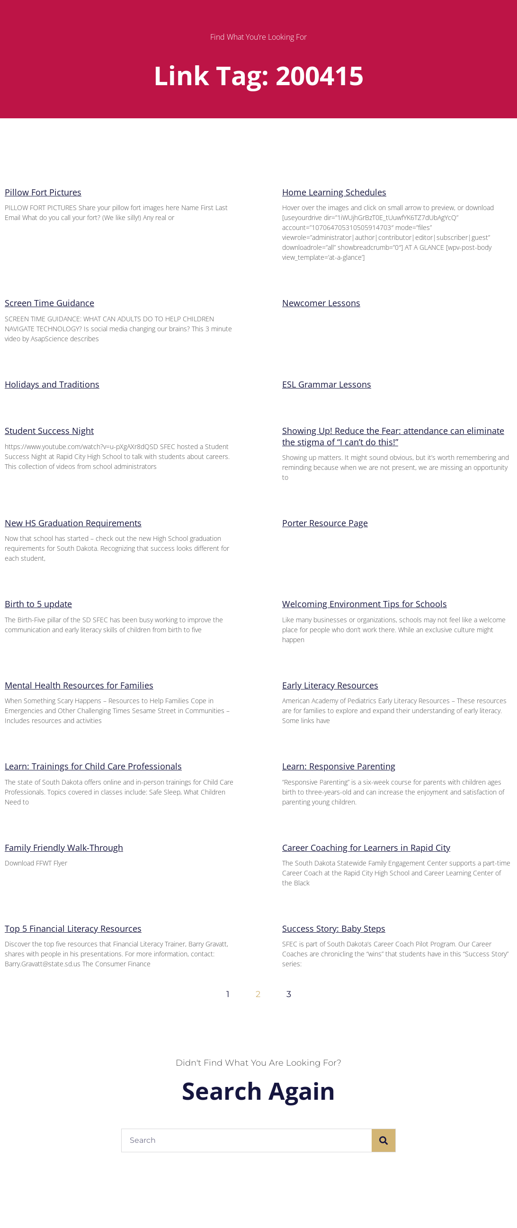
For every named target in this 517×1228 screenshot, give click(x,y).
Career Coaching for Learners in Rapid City (366, 847)
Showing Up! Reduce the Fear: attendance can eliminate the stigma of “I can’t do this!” (393, 436)
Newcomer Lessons (321, 303)
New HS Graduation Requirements (73, 523)
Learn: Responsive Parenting (338, 766)
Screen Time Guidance (49, 303)
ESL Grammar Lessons (326, 384)
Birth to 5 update (38, 604)
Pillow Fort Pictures (43, 192)
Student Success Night (49, 430)
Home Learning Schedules (334, 192)
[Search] (383, 1140)
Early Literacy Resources (330, 685)
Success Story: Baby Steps (333, 928)
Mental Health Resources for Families (79, 685)
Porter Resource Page (325, 523)
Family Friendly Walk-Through (64, 847)
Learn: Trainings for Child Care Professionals (93, 766)
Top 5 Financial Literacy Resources (73, 928)
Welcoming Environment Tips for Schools (364, 604)
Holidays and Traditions (52, 384)
